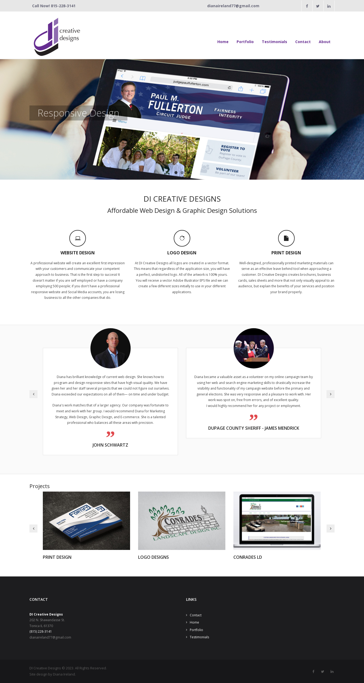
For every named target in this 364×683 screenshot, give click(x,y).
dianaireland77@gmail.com (233, 5)
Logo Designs (153, 557)
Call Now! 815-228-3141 (53, 5)
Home (194, 622)
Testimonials (199, 637)
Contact (196, 615)
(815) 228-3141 (40, 631)
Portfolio (196, 630)
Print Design (57, 557)
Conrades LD (247, 557)
